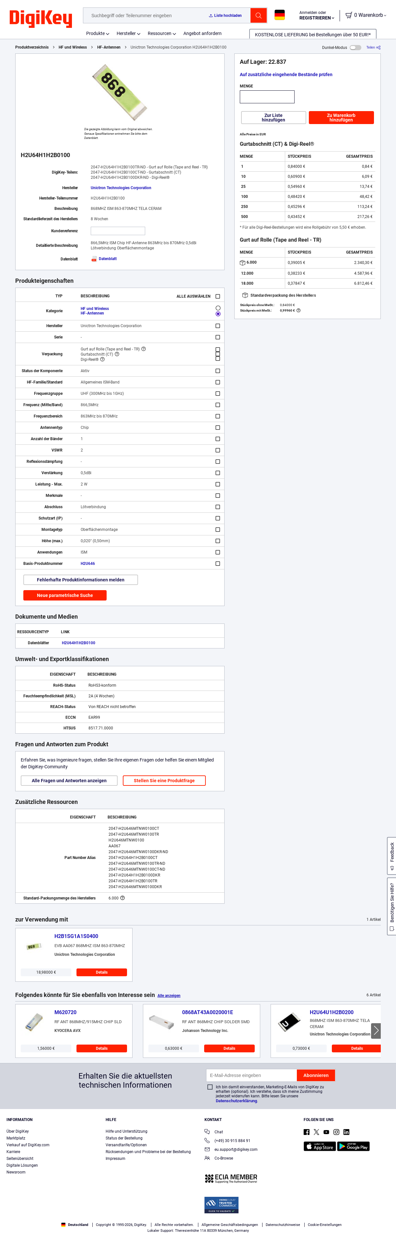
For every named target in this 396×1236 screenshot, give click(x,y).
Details (102, 972)
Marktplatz (15, 1138)
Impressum (115, 1158)
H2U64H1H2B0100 (78, 643)
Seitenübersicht (19, 1158)
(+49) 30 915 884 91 (227, 1141)
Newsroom (16, 1172)
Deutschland (74, 1225)
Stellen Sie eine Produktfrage (164, 780)
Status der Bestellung (124, 1138)
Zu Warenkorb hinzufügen (341, 117)
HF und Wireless (73, 47)
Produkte (95, 33)
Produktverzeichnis (32, 47)
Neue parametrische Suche (65, 595)
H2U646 (88, 563)
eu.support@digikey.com (231, 1150)
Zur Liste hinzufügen (273, 117)
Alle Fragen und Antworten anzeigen (69, 780)
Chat (213, 1132)
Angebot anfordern (202, 33)
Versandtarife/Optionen (126, 1145)
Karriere (13, 1152)
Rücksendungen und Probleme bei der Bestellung (148, 1152)
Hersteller (126, 33)
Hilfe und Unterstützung (126, 1131)
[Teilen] (374, 47)
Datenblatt (104, 259)
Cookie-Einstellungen (325, 1225)
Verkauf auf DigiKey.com (28, 1145)
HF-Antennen (109, 47)
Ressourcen (159, 33)
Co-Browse (218, 1159)
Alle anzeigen (169, 995)
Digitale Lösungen (22, 1165)
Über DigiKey (17, 1131)
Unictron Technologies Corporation (121, 188)
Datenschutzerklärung (236, 1100)
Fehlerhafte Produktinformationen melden (80, 579)
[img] (41, 19)
